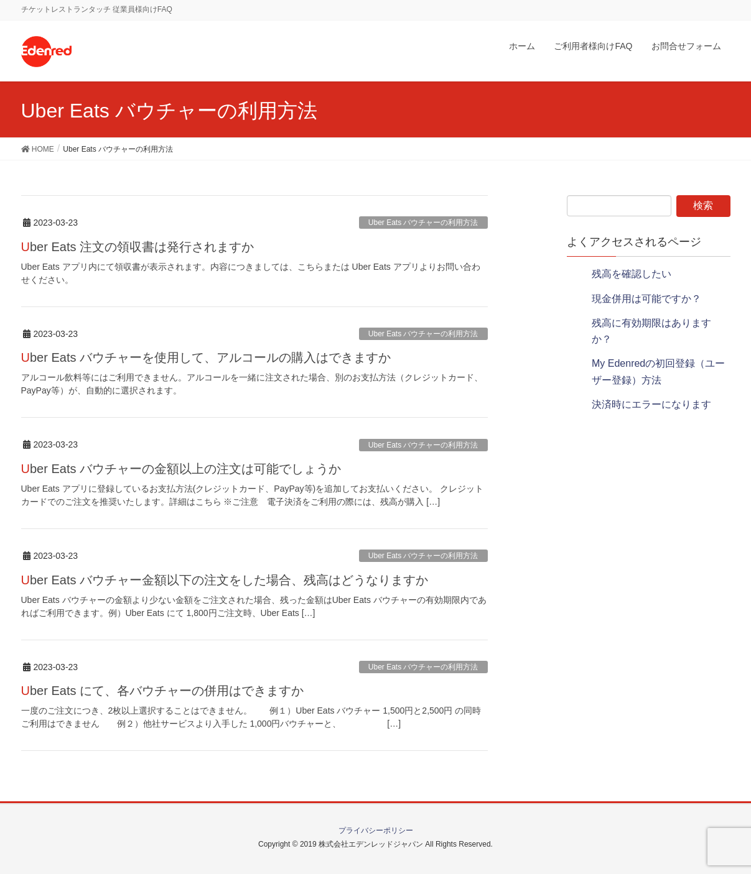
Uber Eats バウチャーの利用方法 (423, 222)
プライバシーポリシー (375, 830)
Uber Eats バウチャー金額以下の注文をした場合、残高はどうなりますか (225, 580)
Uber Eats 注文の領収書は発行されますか (137, 247)
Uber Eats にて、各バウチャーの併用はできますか (162, 690)
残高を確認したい (631, 274)
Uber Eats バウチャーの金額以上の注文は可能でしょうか (181, 469)
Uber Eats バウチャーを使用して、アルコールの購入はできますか (206, 357)
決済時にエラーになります (651, 404)
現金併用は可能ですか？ (646, 298)
